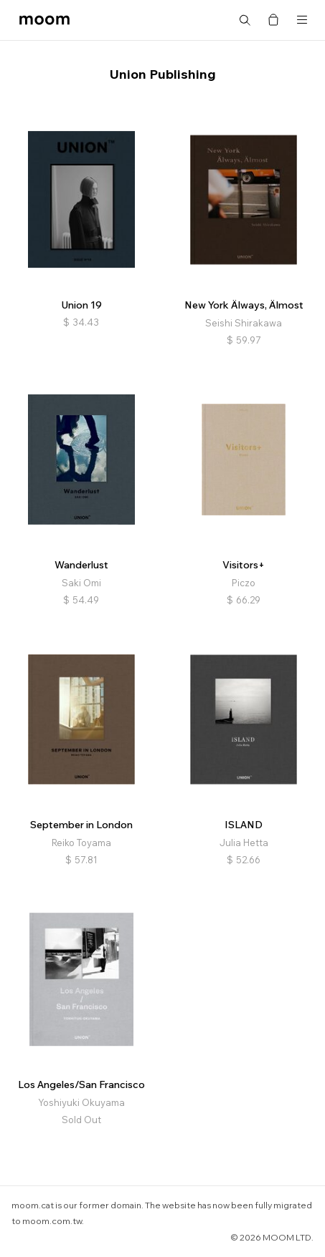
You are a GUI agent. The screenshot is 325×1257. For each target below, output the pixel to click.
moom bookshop (44, 20)
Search (244, 20)
